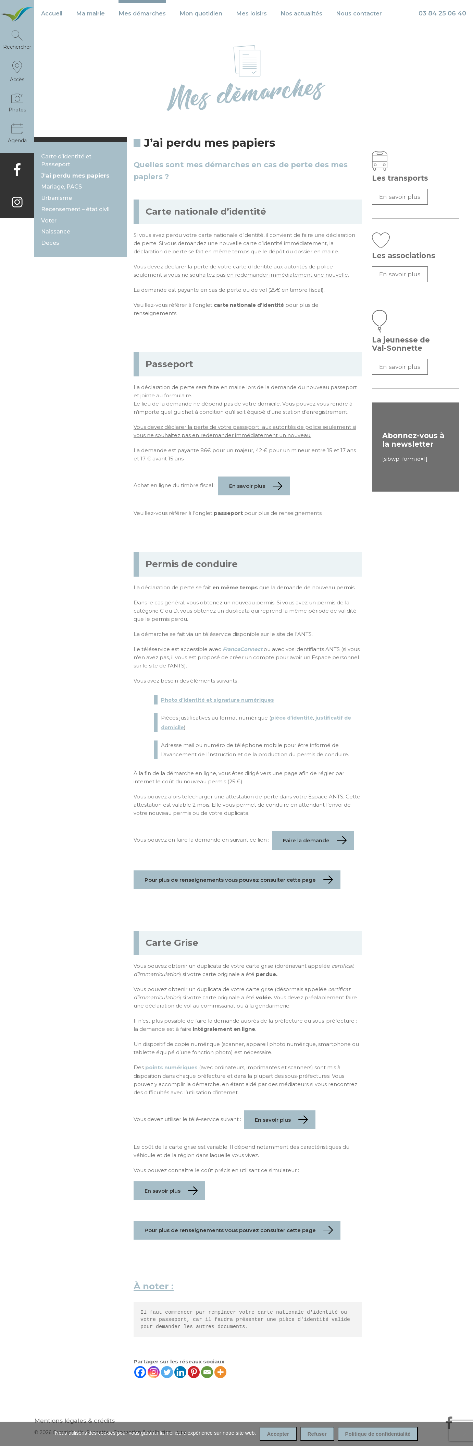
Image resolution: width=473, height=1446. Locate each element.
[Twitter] (167, 1372)
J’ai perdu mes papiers (75, 175)
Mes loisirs (251, 13)
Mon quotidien (200, 13)
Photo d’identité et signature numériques (218, 700)
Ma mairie (90, 13)
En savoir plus (400, 196)
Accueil (51, 13)
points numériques (171, 1067)
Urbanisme (56, 198)
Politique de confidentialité (378, 1434)
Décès (50, 243)
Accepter (278, 1434)
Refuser (317, 1434)
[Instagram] (154, 1372)
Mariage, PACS (61, 186)
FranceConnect (243, 649)
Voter (49, 221)
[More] (220, 1372)
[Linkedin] (180, 1372)
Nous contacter (359, 13)
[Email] (207, 1372)
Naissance (56, 232)
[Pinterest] (194, 1372)
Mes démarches (142, 13)
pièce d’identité (292, 717)
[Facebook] (140, 1372)
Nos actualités (301, 13)
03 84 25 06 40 (442, 13)
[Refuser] (464, 1434)
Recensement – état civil (75, 209)
